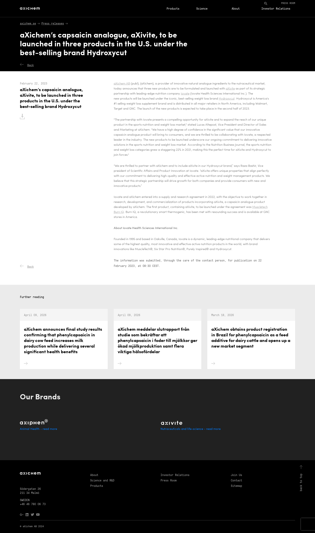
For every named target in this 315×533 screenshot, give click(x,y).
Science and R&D (102, 480)
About (236, 8)
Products (173, 8)
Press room (288, 3)
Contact (236, 480)
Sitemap (236, 486)
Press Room (169, 480)
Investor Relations (275, 8)
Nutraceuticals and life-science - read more (191, 429)
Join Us (236, 475)
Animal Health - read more (38, 429)
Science (202, 8)
